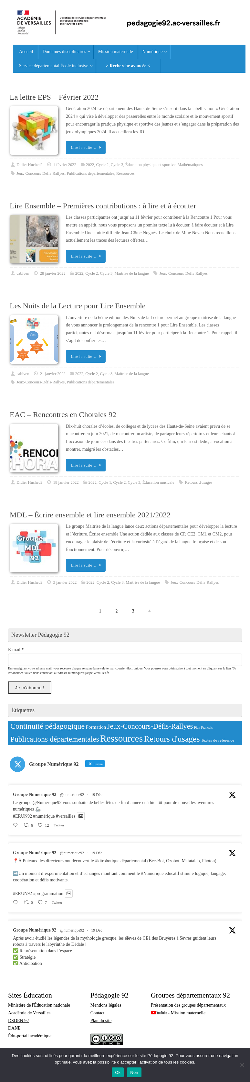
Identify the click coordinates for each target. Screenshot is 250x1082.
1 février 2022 (64, 164)
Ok (117, 1072)
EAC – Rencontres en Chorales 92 (63, 414)
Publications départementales (90, 173)
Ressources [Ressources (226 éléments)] (121, 738)
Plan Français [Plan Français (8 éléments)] (203, 727)
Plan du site (100, 1020)
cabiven (22, 273)
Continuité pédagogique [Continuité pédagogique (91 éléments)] (47, 726)
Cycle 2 (102, 164)
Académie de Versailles (29, 1012)
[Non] (242, 1065)
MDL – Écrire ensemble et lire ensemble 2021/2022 (90, 515)
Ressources (125, 173)
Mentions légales (105, 1005)
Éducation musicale (158, 482)
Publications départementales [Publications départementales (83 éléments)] (54, 739)
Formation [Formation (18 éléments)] (96, 727)
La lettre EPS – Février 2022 (54, 97)
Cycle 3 (117, 164)
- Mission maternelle (178, 1012)
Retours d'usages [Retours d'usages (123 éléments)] (172, 739)
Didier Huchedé (29, 164)
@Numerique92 (47, 802)
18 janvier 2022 (66, 482)
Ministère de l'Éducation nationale (39, 1005)
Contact (97, 1012)
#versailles (65, 816)
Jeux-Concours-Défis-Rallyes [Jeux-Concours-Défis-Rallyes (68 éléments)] (150, 726)
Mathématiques (190, 164)
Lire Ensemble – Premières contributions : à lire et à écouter (103, 206)
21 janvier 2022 (53, 373)
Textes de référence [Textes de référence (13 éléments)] (217, 740)
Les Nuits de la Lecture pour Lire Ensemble (78, 306)
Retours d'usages (198, 482)
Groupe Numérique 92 (34, 794)
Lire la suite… (87, 147)
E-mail (16, 649)
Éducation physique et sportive (150, 164)
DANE (14, 1028)
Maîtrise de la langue (132, 273)
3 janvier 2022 (65, 582)
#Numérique (152, 873)
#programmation (48, 893)
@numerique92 (72, 794)
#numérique (44, 816)
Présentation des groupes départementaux (188, 1005)
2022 (90, 164)
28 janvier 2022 (53, 273)
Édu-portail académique (29, 1035)
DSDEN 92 (18, 1020)
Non (134, 1072)
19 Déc (96, 794)
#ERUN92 (22, 816)
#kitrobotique (107, 860)
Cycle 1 (105, 482)
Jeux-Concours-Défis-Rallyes (40, 173)
